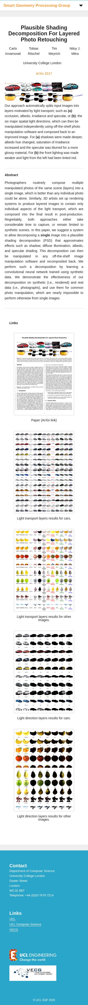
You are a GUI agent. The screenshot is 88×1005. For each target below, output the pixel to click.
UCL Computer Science (25, 924)
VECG (13, 929)
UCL (12, 919)
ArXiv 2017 (44, 73)
